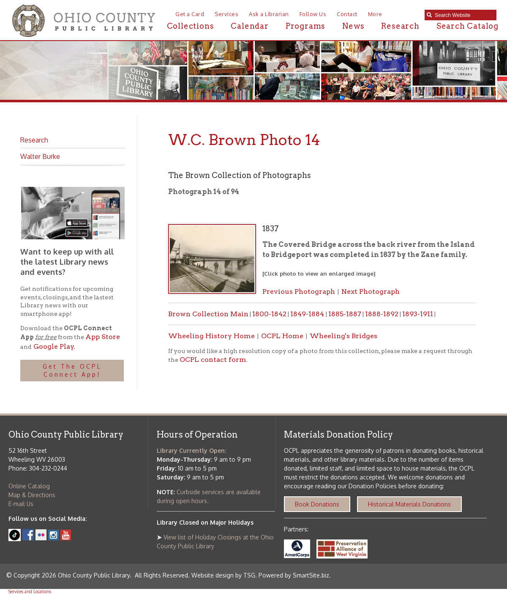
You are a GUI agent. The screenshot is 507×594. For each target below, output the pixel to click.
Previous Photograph (298, 291)
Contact (347, 14)
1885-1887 (344, 314)
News (353, 26)
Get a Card (189, 14)
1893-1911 (417, 314)
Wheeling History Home (211, 336)
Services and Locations (29, 591)
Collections (190, 26)
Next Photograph (370, 291)
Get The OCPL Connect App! (72, 370)
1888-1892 (381, 314)
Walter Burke (40, 156)
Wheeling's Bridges (343, 336)
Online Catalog (29, 486)
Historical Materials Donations (409, 504)
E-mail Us (20, 503)
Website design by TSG (223, 575)
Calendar (249, 26)
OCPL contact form (213, 360)
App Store (102, 337)
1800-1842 (269, 314)
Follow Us (313, 14)
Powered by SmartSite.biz (294, 575)
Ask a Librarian (269, 14)
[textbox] (463, 15)
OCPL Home (282, 336)
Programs (305, 26)
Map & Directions (31, 494)
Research (400, 26)
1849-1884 (308, 314)
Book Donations (317, 504)
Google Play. (53, 346)
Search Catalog (467, 26)
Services (226, 14)
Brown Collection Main (208, 314)
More (375, 14)
